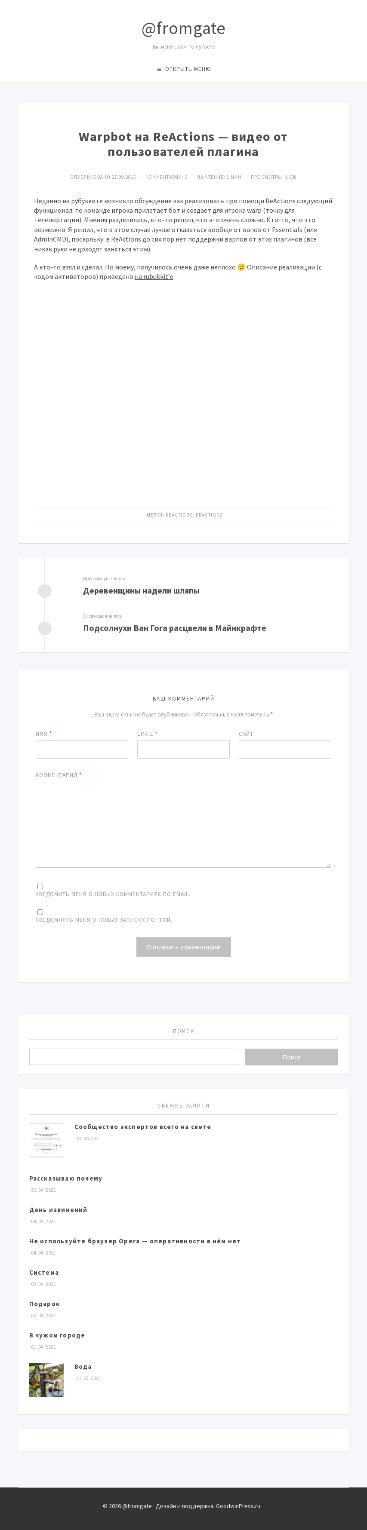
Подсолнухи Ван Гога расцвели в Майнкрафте (174, 627)
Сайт (246, 733)
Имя (44, 733)
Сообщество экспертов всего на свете (143, 1127)
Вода (83, 1366)
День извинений (58, 1210)
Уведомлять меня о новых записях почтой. (104, 920)
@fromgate (184, 28)
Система (44, 1272)
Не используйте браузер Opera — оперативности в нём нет (135, 1241)
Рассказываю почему (66, 1178)
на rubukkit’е (154, 276)
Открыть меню (188, 69)
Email (147, 733)
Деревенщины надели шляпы (141, 590)
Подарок (44, 1304)
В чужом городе (57, 1335)
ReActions (179, 515)
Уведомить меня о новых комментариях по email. (113, 894)
